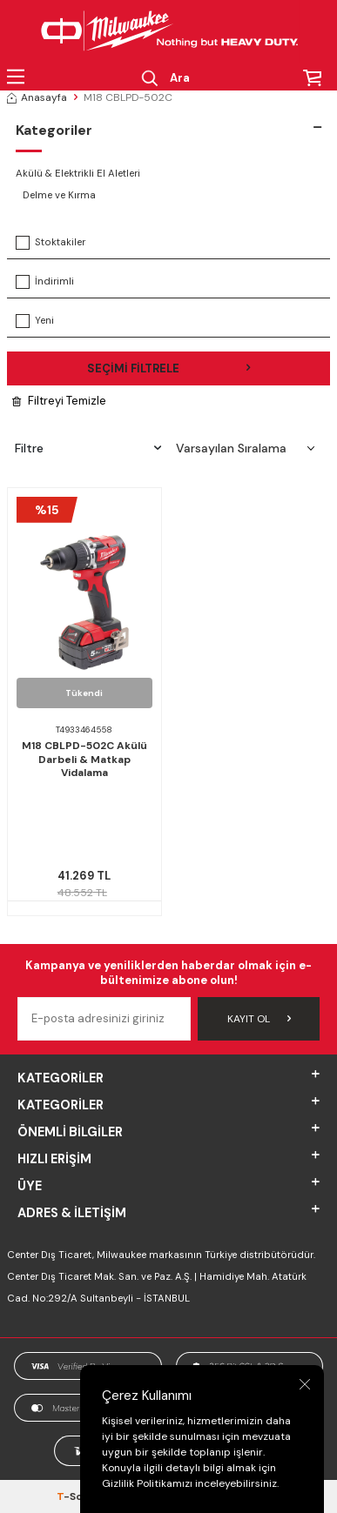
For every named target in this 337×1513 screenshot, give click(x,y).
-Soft (75, 1496)
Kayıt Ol (259, 1019)
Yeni (35, 321)
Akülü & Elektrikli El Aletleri (78, 173)
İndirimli (45, 282)
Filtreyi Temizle (59, 400)
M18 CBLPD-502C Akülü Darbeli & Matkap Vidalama (84, 760)
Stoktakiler (50, 243)
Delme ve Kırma (59, 195)
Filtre (88, 448)
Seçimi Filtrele (168, 368)
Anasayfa (37, 97)
